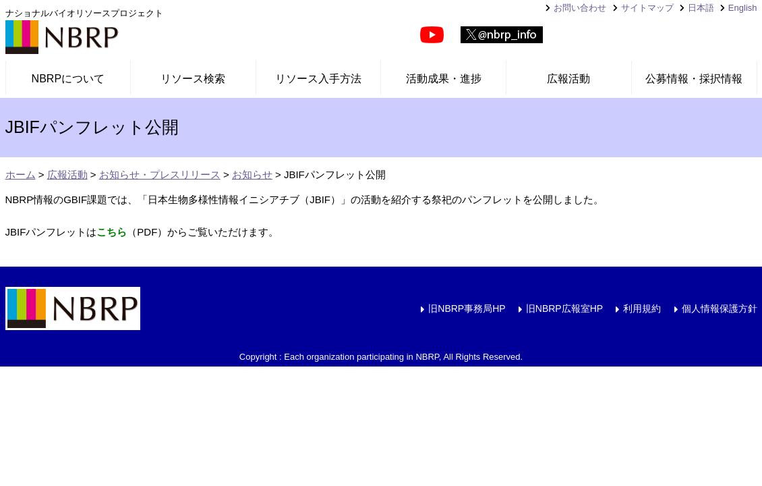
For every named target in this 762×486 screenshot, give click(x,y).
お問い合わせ (580, 8)
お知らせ (252, 174)
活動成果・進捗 (443, 78)
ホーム (20, 174)
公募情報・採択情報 (693, 78)
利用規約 (642, 308)
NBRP (62, 37)
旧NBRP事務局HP (466, 308)
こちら (111, 232)
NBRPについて (68, 78)
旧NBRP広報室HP (564, 308)
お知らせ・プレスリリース (160, 174)
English (742, 8)
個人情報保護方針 (719, 308)
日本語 (701, 8)
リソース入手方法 (318, 78)
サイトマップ (647, 8)
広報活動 (568, 78)
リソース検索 (192, 78)
